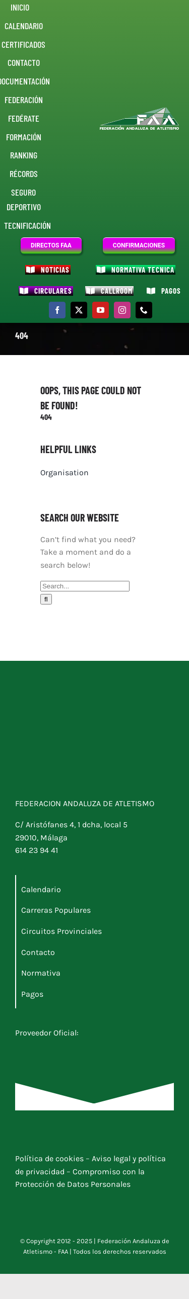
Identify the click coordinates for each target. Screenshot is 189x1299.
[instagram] (122, 310)
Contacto (38, 952)
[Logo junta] (65, 718)
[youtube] (100, 310)
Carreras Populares (56, 910)
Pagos (32, 994)
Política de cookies (50, 1158)
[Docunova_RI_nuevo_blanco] (65, 1051)
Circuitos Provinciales (61, 931)
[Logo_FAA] (139, 111)
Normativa (40, 973)
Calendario (41, 889)
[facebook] (57, 310)
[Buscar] (46, 599)
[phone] (144, 310)
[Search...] (85, 586)
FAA (63, 1251)
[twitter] (79, 310)
